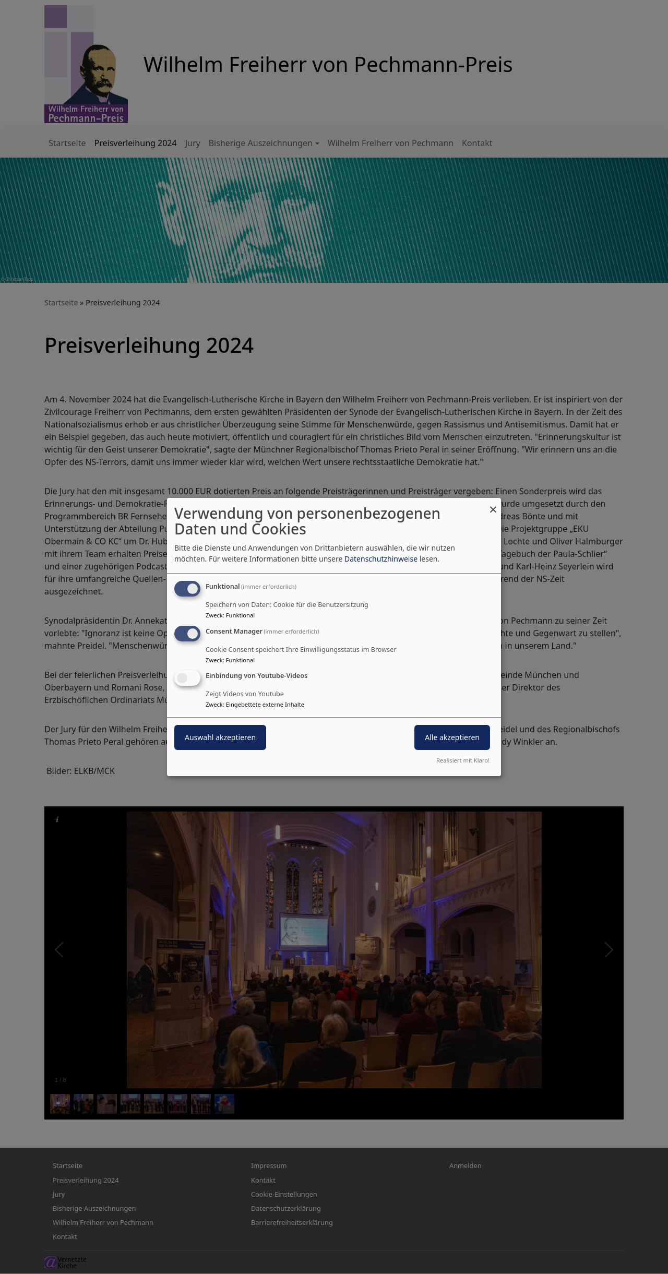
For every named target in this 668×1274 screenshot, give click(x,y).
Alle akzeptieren (452, 738)
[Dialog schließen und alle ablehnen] (493, 504)
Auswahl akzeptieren (220, 738)
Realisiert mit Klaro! (463, 760)
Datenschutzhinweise (381, 559)
